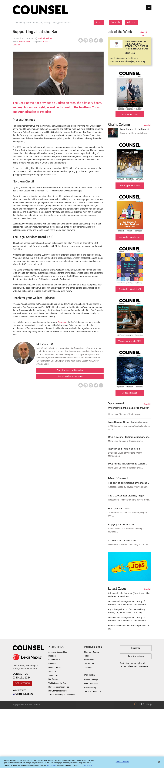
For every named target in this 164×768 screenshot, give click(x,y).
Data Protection (91, 684)
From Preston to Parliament (134, 128)
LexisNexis (89, 660)
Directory (52, 656)
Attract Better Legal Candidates (62, 695)
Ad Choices (51, 765)
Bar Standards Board (57, 691)
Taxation (87, 667)
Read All (147, 125)
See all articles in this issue (70, 376)
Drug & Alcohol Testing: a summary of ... (129, 436)
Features (52, 663)
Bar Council (53, 679)
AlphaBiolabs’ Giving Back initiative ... (128, 421)
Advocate (62, 322)
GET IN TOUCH (22, 683)
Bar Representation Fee (58, 687)
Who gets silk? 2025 (119, 508)
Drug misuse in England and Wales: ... (127, 463)
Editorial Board (54, 667)
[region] (82, 762)
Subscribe (115, 22)
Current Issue (54, 660)
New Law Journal (91, 652)
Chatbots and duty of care (122, 540)
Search (98, 22)
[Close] (159, 762)
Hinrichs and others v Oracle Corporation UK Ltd (128, 627)
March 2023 (24, 41)
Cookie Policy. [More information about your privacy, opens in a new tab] (86, 765)
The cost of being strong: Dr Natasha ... (128, 482)
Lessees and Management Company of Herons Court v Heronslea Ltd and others (127, 603)
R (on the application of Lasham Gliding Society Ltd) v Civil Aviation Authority (126, 611)
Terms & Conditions (92, 691)
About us (52, 671)
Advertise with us (136, 656)
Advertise (131, 22)
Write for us (53, 675)
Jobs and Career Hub (57, 652)
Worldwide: (28, 692)
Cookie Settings (91, 680)
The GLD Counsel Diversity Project (126, 495)
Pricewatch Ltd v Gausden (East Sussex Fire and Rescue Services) (129, 595)
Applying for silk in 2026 (121, 524)
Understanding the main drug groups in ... (128, 408)
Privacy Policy (90, 687)
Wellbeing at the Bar (57, 683)
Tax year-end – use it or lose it (124, 448)
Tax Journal (89, 663)
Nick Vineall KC (45, 38)
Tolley (86, 656)
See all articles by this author (70, 370)
